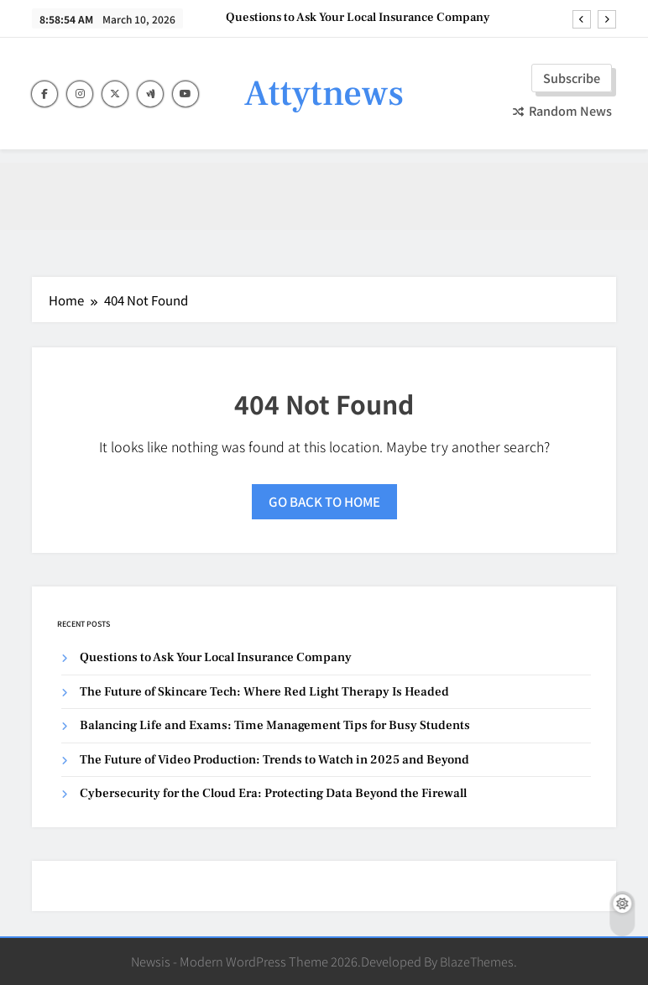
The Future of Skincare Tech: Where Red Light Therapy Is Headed (264, 692)
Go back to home (324, 501)
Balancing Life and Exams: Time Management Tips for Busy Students (275, 725)
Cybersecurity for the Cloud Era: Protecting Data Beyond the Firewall (273, 793)
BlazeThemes (477, 961)
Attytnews (324, 93)
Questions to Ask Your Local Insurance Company (358, 17)
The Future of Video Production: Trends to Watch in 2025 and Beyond (274, 760)
